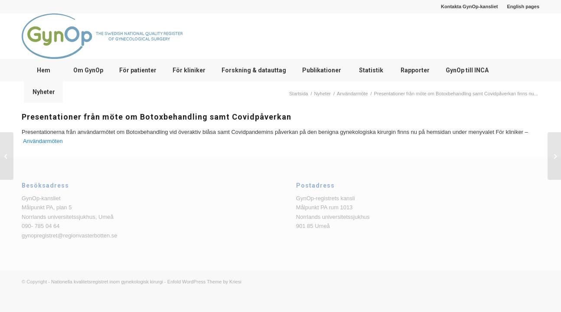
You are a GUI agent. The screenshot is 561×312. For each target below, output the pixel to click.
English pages (523, 6)
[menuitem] (469, 6)
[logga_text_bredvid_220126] (102, 36)
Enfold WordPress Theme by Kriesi (204, 281)
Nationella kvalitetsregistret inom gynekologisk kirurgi (107, 281)
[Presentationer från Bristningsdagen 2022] (6, 156)
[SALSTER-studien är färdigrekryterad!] (554, 156)
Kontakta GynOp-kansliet (469, 6)
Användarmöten (43, 141)
